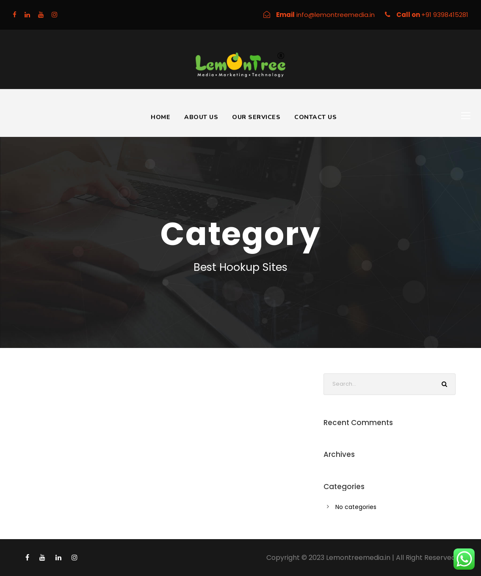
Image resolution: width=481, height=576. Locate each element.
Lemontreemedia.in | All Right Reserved (391, 557)
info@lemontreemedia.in (336, 14)
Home (160, 117)
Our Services (256, 117)
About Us (201, 117)
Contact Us (315, 117)
